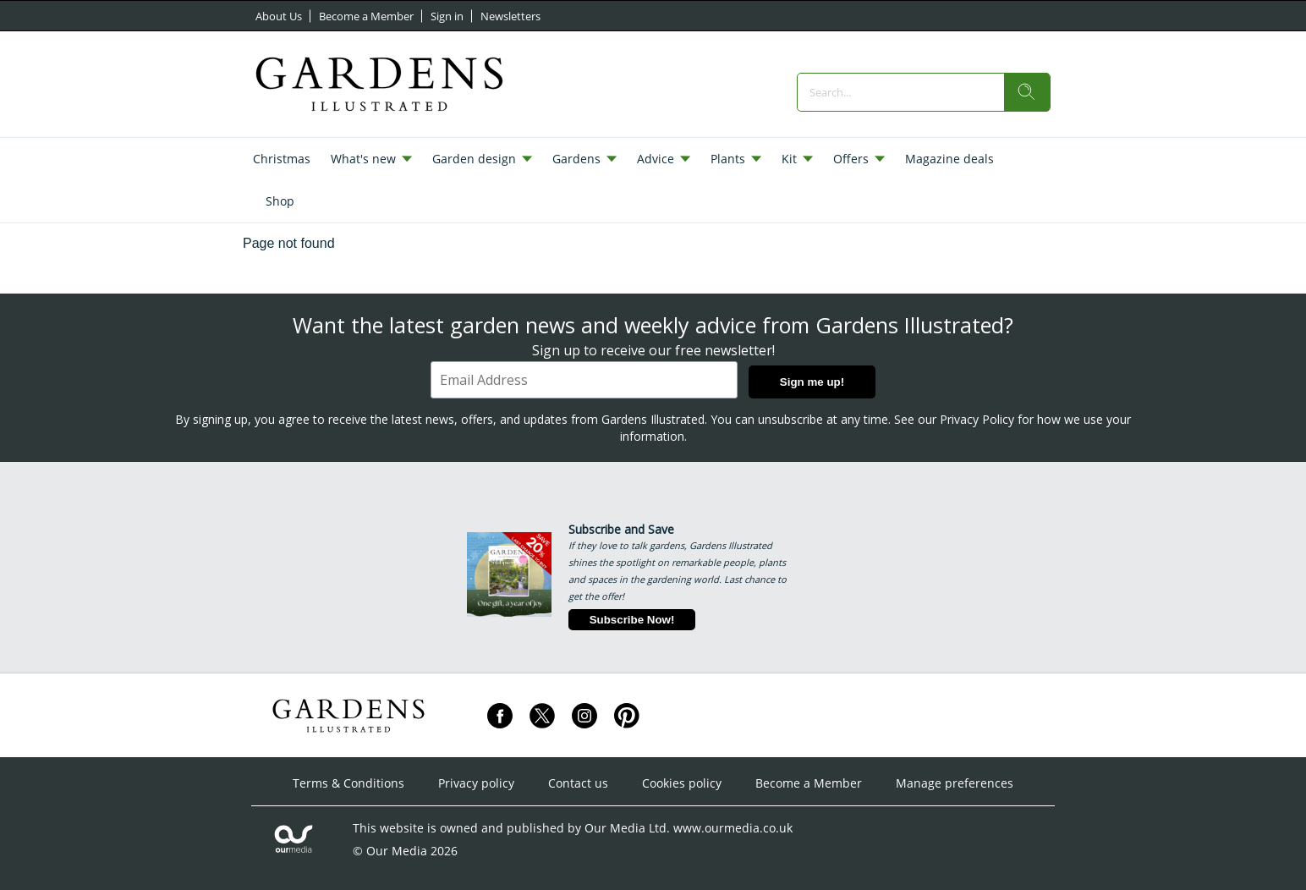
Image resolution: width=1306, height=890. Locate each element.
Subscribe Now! (632, 619)
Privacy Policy (977, 419)
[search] (1027, 92)
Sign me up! (812, 382)
